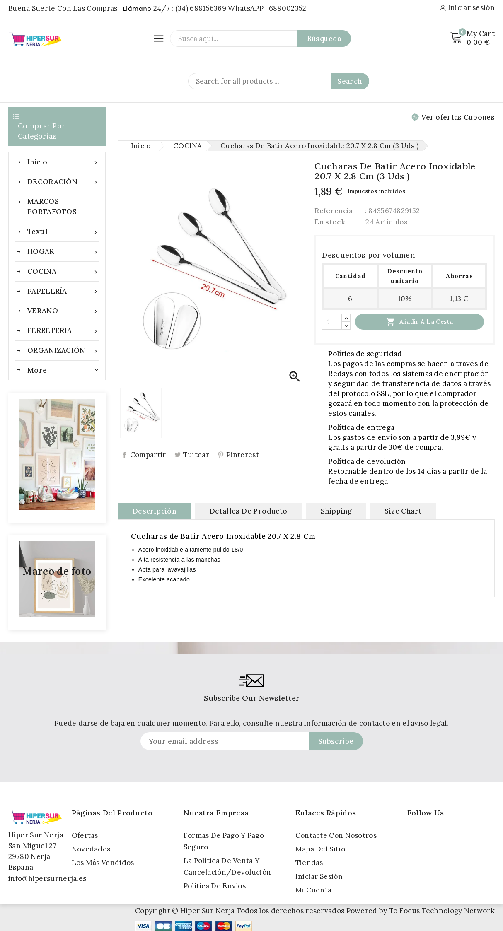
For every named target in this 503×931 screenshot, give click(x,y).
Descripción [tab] (154, 510)
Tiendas (309, 862)
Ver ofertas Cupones (453, 117)
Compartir (148, 455)
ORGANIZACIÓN (63, 350)
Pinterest (242, 455)
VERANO (63, 311)
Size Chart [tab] (403, 510)
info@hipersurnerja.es (47, 878)
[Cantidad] (332, 321)
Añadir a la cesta (419, 321)
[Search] (278, 81)
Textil (63, 232)
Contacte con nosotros (336, 835)
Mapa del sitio (320, 849)
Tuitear (196, 455)
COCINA (63, 271)
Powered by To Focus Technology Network (420, 910)
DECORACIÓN (63, 182)
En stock (329, 221)
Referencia (333, 210)
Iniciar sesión (319, 876)
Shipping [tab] (336, 510)
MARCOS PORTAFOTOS (52, 206)
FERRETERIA (63, 331)
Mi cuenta (313, 890)
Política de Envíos (215, 885)
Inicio (63, 162)
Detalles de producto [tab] (249, 510)
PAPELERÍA (63, 291)
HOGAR (63, 251)
